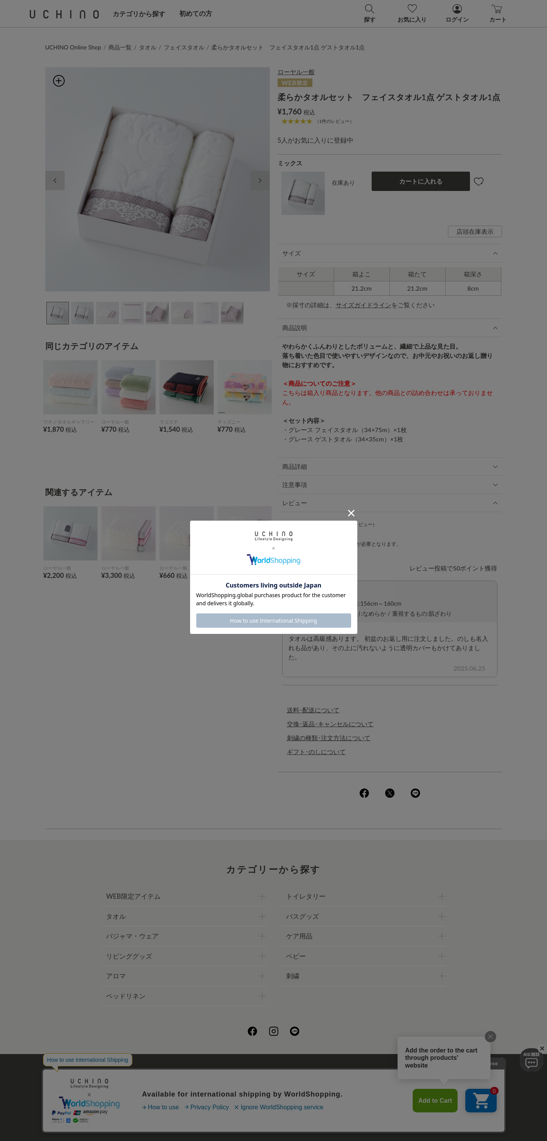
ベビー (296, 956)
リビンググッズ (129, 956)
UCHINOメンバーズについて (323, 1088)
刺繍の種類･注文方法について (328, 737)
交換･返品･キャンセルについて (330, 723)
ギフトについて (251, 1088)
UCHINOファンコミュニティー (365, 1071)
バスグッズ (302, 916)
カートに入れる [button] (420, 181)
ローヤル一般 (296, 71)
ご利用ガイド (156, 1071)
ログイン (345, 544)
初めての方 (195, 13)
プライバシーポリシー (249, 1071)
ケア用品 (299, 936)
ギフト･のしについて (316, 751)
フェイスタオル (184, 47)
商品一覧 (120, 47)
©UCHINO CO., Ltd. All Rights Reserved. (274, 1125)
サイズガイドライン (363, 304)
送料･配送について (313, 710)
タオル (147, 47)
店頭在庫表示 (475, 231)
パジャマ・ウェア (132, 936)
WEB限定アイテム (133, 896)
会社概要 (196, 1071)
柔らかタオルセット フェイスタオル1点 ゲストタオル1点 (288, 47)
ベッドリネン (126, 996)
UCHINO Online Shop (73, 47)
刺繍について (202, 1088)
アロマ (116, 976)
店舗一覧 (301, 1071)
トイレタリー (306, 896)
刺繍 (292, 976)
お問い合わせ (273, 1105)
